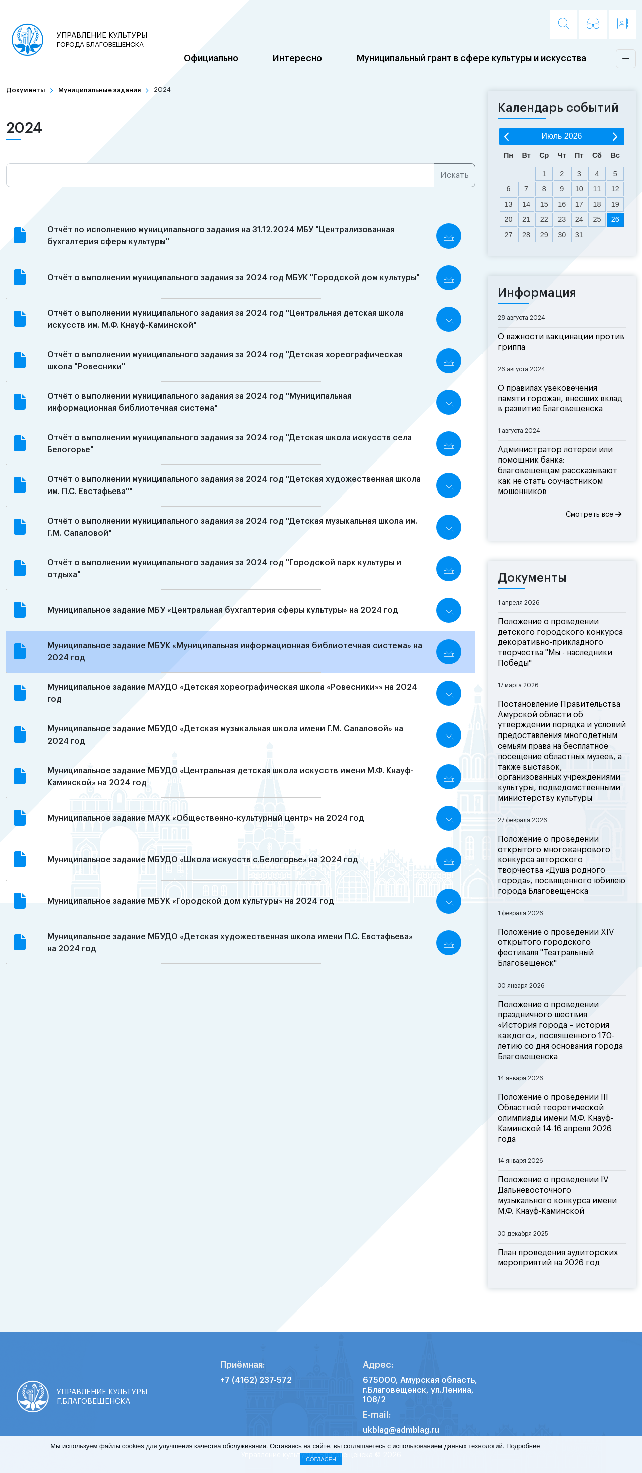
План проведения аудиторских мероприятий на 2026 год (558, 1258)
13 (509, 204)
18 (597, 204)
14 (526, 204)
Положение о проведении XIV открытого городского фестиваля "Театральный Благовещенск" (556, 947)
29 (544, 235)
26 (615, 219)
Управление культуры (103, 40)
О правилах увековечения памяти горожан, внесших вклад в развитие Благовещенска (560, 398)
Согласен (321, 1459)
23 (562, 219)
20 (509, 219)
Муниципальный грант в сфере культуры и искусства (471, 59)
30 (562, 235)
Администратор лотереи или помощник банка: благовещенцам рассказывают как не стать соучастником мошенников (557, 471)
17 (579, 204)
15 (544, 204)
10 (579, 189)
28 (526, 235)
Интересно (297, 59)
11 (597, 189)
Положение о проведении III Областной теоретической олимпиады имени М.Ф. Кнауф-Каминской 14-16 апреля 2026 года (555, 1118)
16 (562, 204)
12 (615, 189)
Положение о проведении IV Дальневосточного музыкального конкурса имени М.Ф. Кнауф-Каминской (557, 1195)
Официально (211, 59)
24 (579, 219)
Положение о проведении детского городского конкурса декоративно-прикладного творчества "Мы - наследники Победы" (560, 642)
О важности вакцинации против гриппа (561, 342)
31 (579, 235)
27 (509, 235)
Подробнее (523, 1446)
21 (526, 219)
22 (544, 219)
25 (597, 219)
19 (615, 204)
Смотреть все (593, 514)
